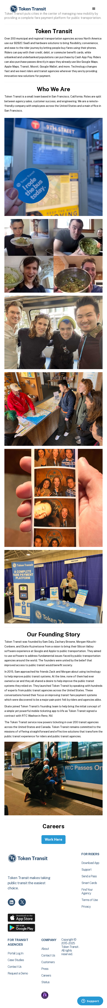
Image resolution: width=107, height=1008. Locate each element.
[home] (28, 9)
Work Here (53, 839)
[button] (93, 8)
